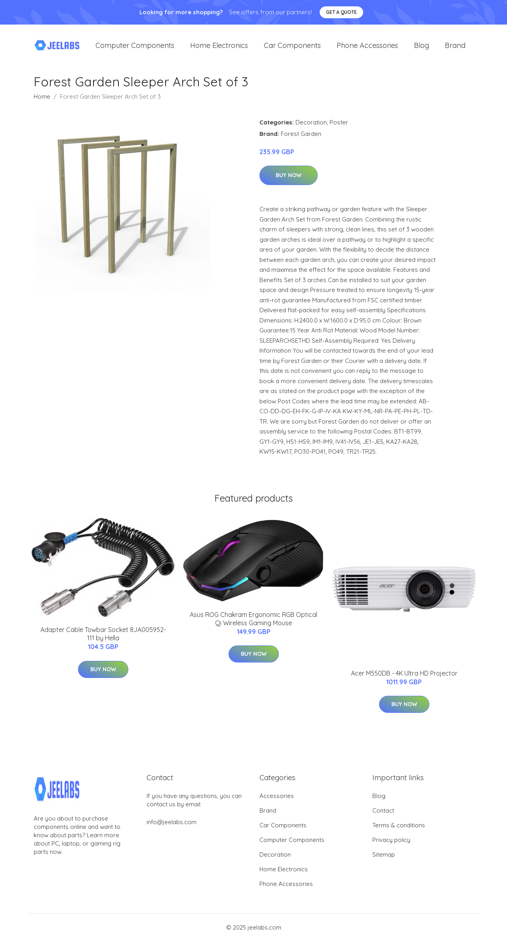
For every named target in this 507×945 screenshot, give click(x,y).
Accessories (276, 800)
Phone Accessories (367, 47)
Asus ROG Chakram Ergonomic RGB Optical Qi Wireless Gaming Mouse (253, 623)
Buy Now (288, 179)
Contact (383, 814)
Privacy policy (391, 844)
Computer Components (134, 47)
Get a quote (341, 12)
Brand (455, 47)
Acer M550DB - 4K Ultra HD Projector (404, 677)
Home (42, 100)
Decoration (311, 126)
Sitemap (383, 858)
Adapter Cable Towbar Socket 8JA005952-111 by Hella (103, 638)
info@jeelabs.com (171, 826)
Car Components (292, 47)
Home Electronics (219, 47)
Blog (421, 47)
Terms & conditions (398, 829)
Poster (339, 126)
